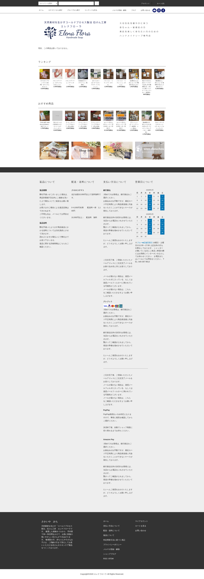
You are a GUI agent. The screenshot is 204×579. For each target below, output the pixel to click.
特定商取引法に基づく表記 (114, 540)
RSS (105, 559)
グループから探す (72, 10)
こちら (62, 243)
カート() (159, 3)
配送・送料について (111, 530)
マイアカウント (141, 521)
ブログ (132, 10)
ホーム (41, 10)
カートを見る (140, 526)
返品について (108, 535)
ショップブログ (109, 554)
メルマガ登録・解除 (117, 10)
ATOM (111, 559)
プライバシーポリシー (112, 545)
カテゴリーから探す (53, 10)
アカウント (144, 3)
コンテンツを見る (89, 10)
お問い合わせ (144, 10)
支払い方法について (111, 526)
